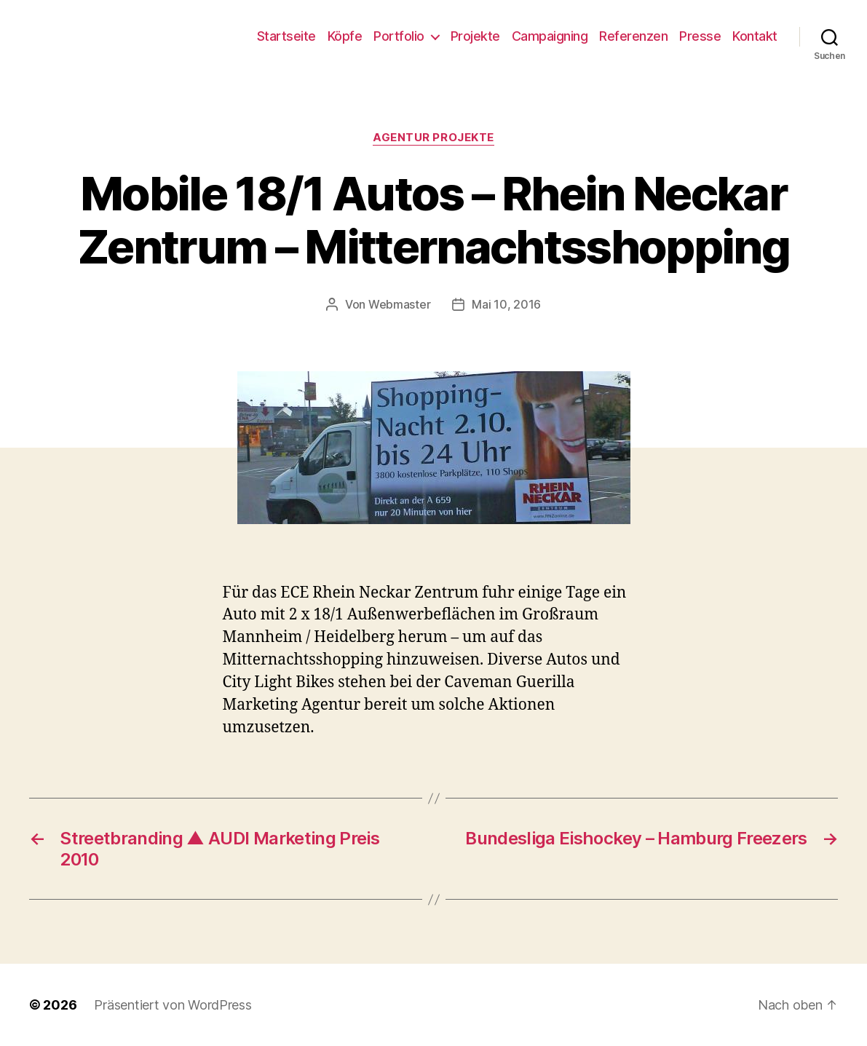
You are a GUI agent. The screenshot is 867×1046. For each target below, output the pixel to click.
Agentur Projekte (433, 137)
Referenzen (633, 36)
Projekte (475, 36)
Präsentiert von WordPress (172, 1005)
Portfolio (398, 36)
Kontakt (754, 36)
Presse (700, 36)
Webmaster (399, 304)
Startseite (286, 36)
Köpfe (345, 36)
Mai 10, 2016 (506, 304)
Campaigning (550, 36)
